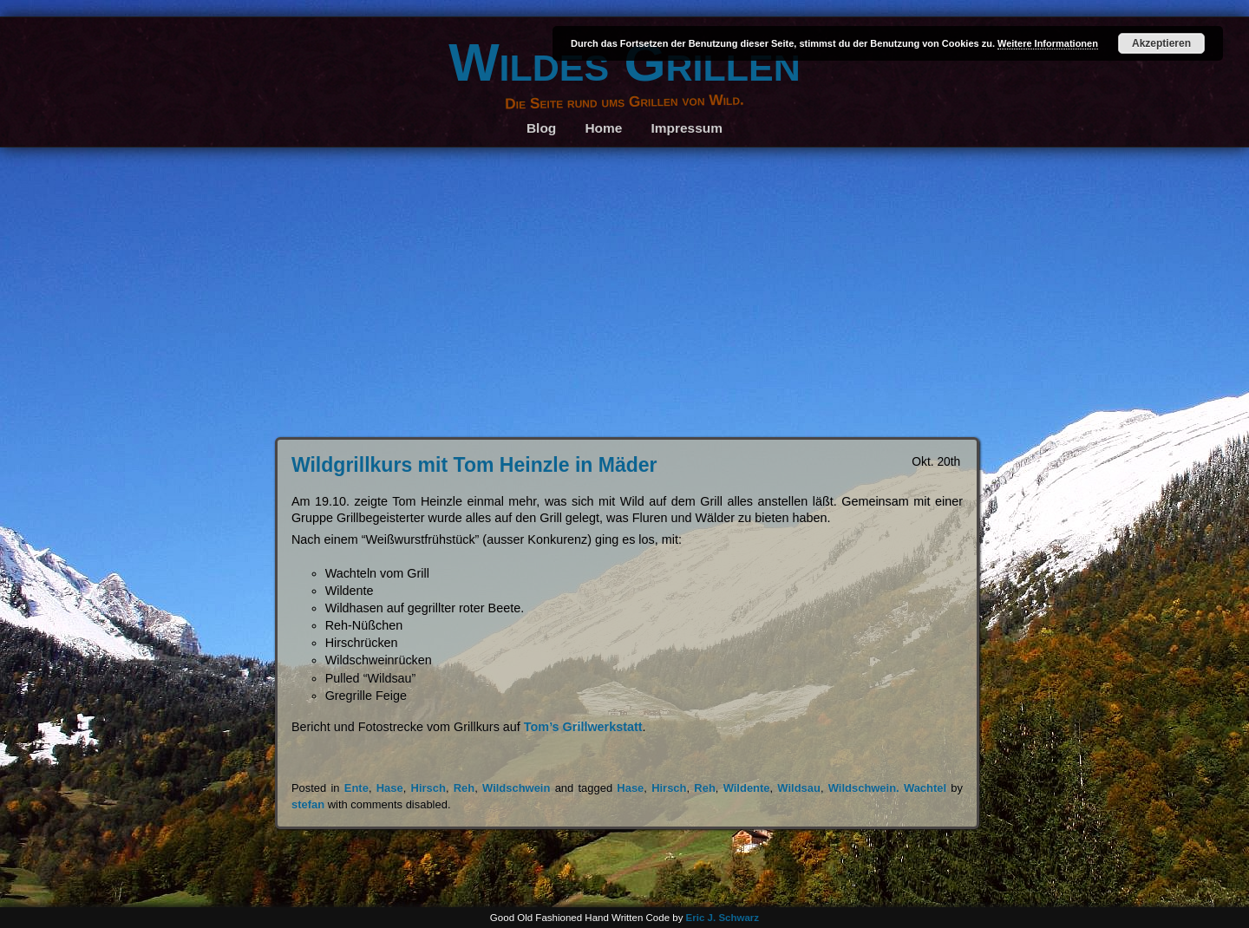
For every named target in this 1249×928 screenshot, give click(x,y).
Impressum (687, 128)
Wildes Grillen (624, 62)
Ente (356, 787)
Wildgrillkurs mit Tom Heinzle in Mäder (474, 465)
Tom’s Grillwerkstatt (583, 727)
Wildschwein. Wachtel (887, 787)
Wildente (746, 787)
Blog (541, 128)
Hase (389, 787)
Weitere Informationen (1047, 43)
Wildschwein (516, 787)
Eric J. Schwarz (723, 917)
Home (603, 128)
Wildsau (799, 787)
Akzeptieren (1161, 43)
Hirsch (428, 787)
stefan (307, 804)
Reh (464, 787)
